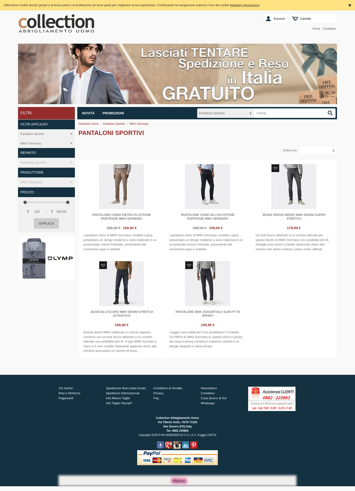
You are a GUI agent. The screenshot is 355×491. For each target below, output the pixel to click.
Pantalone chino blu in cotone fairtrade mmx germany (208, 216)
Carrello (305, 18)
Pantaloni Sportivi (32, 134)
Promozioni (113, 113)
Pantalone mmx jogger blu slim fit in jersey (208, 313)
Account (279, 18)
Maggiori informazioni (244, 5)
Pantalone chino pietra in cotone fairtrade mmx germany (121, 216)
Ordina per (290, 150)
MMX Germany (30, 143)
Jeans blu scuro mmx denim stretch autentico (121, 313)
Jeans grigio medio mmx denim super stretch (294, 216)
